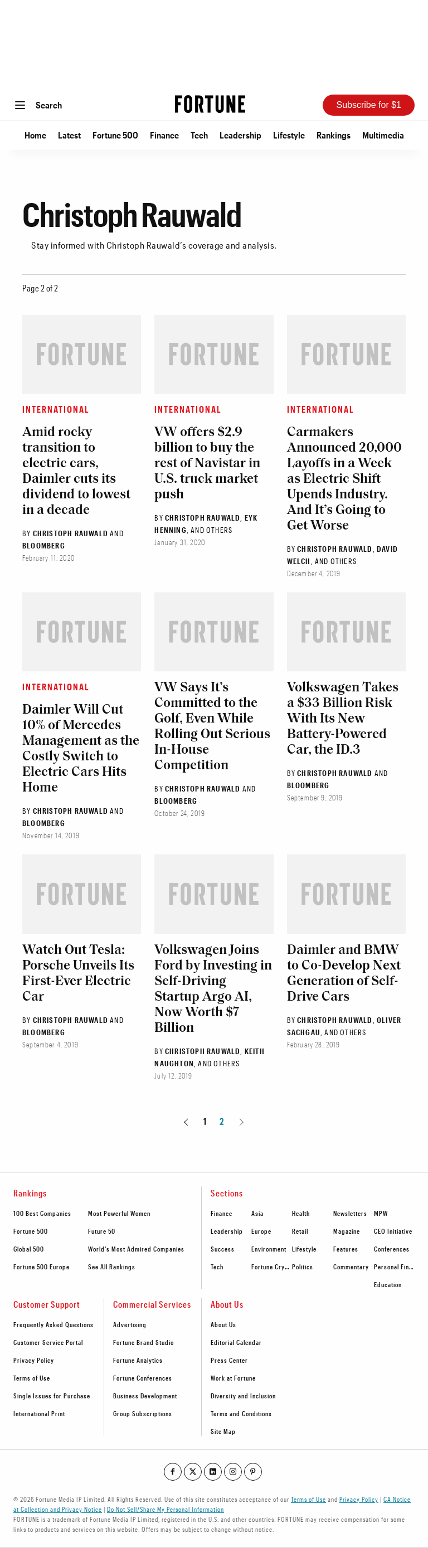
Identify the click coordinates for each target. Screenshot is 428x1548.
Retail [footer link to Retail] (300, 1231)
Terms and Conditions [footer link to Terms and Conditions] (241, 1413)
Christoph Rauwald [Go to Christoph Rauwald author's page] (70, 533)
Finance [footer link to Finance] (221, 1213)
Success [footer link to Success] (223, 1249)
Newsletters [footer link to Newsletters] (350, 1213)
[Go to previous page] (187, 1121)
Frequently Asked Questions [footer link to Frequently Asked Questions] (53, 1324)
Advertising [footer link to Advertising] (130, 1324)
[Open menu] (20, 105)
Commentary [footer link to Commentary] (351, 1266)
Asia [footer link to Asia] (257, 1213)
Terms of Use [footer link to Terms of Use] (31, 1378)
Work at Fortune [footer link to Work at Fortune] (233, 1378)
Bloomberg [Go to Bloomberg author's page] (43, 545)
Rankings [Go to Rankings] (334, 135)
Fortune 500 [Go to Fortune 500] (115, 135)
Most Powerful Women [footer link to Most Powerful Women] (119, 1213)
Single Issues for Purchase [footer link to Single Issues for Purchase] (51, 1395)
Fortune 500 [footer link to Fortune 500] (30, 1231)
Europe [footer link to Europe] (261, 1231)
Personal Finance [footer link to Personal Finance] (398, 1266)
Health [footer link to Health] (301, 1213)
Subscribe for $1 (368, 105)
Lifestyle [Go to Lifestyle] (289, 135)
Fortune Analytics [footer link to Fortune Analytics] (138, 1360)
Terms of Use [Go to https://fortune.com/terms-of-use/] (308, 1499)
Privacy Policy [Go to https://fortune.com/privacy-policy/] (358, 1499)
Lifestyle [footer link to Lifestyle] (304, 1249)
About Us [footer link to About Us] (223, 1324)
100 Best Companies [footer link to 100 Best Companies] (42, 1213)
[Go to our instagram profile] (233, 1472)
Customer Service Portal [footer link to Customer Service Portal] (48, 1342)
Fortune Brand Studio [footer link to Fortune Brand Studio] (143, 1342)
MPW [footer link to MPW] (381, 1213)
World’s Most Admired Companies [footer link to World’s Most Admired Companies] (136, 1249)
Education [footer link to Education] (388, 1284)
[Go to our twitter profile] (193, 1472)
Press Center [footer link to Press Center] (229, 1360)
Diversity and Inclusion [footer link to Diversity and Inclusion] (243, 1395)
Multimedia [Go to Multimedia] (383, 135)
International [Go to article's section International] (56, 409)
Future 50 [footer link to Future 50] (101, 1231)
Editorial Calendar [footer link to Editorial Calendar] (236, 1342)
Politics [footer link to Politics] (302, 1266)
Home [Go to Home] (35, 135)
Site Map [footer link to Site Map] (223, 1431)
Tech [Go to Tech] (199, 135)
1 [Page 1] (205, 1121)
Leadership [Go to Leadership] (240, 135)
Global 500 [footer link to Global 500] (28, 1249)
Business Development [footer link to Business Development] (145, 1395)
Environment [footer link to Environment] (268, 1249)
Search (49, 105)
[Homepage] (210, 105)
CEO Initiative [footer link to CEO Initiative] (393, 1231)
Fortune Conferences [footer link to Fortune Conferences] (142, 1378)
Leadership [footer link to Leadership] (227, 1231)
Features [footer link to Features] (345, 1249)
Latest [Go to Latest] (69, 135)
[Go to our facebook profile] (173, 1472)
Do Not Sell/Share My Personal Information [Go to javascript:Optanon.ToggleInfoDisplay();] (165, 1509)
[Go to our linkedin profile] (213, 1472)
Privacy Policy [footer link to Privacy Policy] (33, 1360)
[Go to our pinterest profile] (253, 1472)
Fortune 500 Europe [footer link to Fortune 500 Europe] (41, 1266)
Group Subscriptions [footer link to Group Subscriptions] (142, 1413)
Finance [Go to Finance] (164, 135)
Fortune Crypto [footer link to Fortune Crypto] (272, 1266)
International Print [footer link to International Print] (39, 1413)
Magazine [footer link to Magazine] (346, 1231)
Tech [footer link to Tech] (217, 1266)
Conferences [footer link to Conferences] (392, 1249)
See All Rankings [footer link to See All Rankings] (111, 1266)
